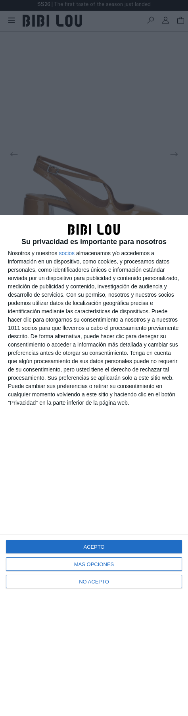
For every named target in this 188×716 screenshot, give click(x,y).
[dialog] (94, 465)
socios (67, 253)
